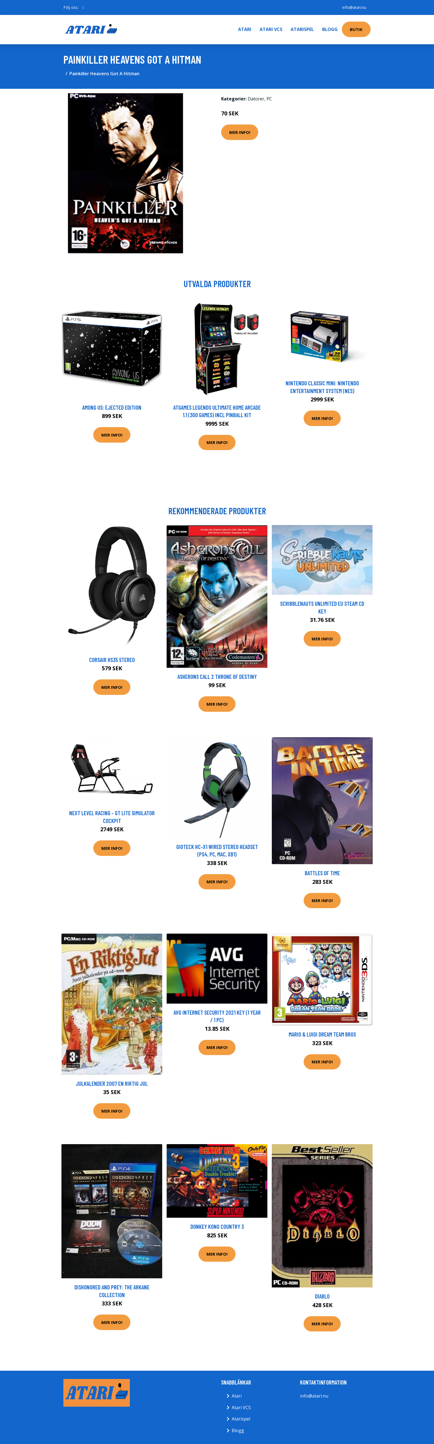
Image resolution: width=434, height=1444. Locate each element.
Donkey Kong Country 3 (217, 1226)
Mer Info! (239, 132)
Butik (356, 29)
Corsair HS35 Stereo (112, 659)
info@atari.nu (354, 7)
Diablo (322, 1296)
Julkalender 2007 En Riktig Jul (112, 1083)
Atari (244, 29)
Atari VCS (271, 29)
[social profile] (83, 7)
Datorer (256, 99)
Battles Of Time (322, 872)
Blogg (330, 29)
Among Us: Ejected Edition (111, 407)
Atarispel (302, 29)
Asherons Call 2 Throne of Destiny (217, 676)
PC (269, 99)
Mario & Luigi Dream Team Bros (322, 1034)
